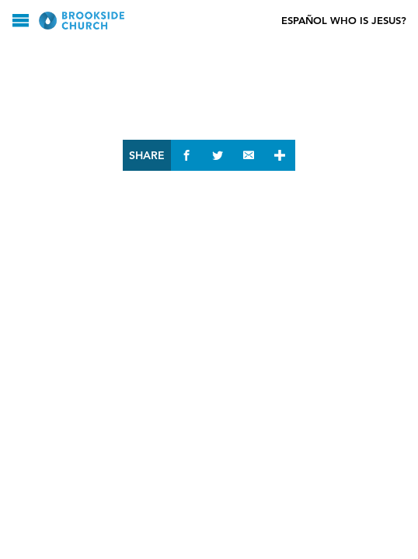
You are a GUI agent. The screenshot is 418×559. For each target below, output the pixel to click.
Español (304, 21)
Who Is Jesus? (368, 21)
